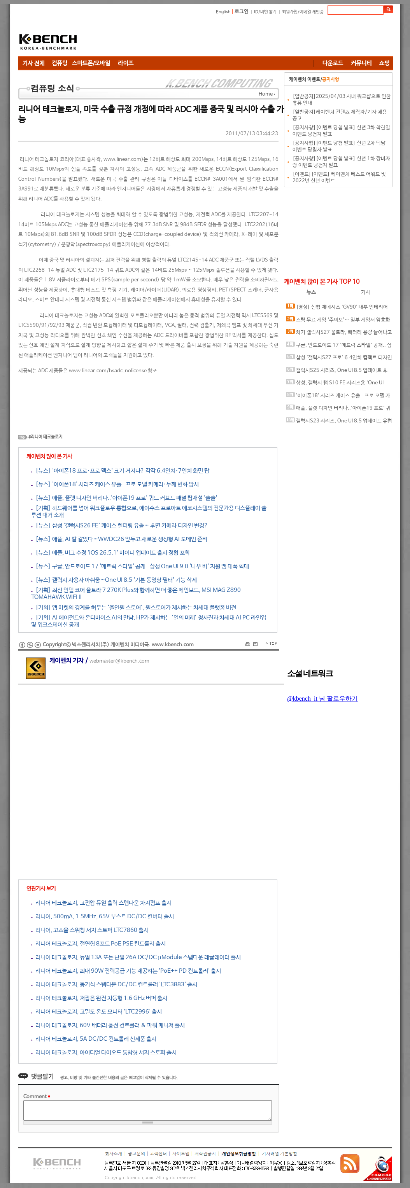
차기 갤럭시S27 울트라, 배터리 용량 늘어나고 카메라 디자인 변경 (339, 334)
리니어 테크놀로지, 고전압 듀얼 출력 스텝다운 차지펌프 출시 (101, 903)
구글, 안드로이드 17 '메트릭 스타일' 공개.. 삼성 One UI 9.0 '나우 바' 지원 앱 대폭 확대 (339, 347)
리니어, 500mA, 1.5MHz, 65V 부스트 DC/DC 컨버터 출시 (102, 916)
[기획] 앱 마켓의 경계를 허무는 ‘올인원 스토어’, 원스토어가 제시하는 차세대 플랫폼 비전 (133, 607)
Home (266, 94)
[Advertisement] (251, 36)
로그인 (242, 12)
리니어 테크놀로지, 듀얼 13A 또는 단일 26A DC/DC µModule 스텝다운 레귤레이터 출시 (136, 957)
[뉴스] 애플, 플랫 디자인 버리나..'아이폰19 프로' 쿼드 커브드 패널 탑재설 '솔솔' (124, 498)
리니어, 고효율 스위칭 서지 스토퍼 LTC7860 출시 (90, 930)
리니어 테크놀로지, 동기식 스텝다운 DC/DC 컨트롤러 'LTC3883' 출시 (114, 984)
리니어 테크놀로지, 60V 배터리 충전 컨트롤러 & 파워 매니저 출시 (108, 1025)
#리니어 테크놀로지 (45, 437)
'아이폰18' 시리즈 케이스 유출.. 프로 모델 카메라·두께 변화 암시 (338, 397)
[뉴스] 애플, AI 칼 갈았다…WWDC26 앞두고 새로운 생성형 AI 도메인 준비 (119, 539)
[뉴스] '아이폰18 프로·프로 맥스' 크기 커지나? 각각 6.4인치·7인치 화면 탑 (120, 471)
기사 (365, 292)
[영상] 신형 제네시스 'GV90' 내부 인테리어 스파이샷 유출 (337, 309)
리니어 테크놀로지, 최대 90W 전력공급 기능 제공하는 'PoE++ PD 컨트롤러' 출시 (126, 971)
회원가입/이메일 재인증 (303, 12)
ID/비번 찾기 (265, 12)
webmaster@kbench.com (119, 661)
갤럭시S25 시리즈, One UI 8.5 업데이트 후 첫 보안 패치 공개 (336, 372)
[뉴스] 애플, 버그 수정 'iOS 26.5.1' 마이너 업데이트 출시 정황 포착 (110, 553)
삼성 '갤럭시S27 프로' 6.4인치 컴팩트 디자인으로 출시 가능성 (339, 359)
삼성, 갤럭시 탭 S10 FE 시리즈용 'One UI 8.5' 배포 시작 (335, 384)
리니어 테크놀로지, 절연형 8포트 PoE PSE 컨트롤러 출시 (98, 943)
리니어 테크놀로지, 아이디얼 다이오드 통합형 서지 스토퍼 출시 (104, 1052)
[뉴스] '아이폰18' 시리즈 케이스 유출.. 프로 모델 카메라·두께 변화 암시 (115, 484)
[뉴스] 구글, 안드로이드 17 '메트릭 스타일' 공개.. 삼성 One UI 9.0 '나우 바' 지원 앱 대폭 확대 (140, 566)
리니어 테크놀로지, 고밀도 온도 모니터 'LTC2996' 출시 (96, 1011)
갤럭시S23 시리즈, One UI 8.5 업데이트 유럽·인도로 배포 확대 (339, 422)
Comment (36, 1097)
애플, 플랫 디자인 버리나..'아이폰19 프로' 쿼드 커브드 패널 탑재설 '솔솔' (338, 410)
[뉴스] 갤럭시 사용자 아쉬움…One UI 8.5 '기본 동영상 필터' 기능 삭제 (114, 580)
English (223, 12)
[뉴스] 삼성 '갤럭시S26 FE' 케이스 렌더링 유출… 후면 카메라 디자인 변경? (119, 525)
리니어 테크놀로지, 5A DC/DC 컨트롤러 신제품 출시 (93, 1039)
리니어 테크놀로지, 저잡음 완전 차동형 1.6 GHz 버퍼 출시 (99, 998)
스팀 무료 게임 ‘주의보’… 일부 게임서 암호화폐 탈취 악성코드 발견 (338, 321)
